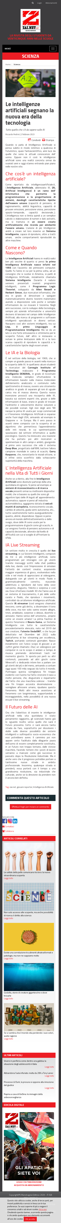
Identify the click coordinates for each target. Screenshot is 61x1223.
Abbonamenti (51, 2)
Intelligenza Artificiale (43, 787)
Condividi (34, 140)
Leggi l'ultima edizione (29, 1182)
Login (39, 2)
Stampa (48, 140)
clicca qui (42, 1209)
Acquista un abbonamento (29, 1185)
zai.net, (13, 787)
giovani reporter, (25, 787)
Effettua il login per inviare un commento (30, 806)
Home (8, 64)
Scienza (30, 56)
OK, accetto (30, 1219)
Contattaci (8, 826)
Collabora (8, 831)
